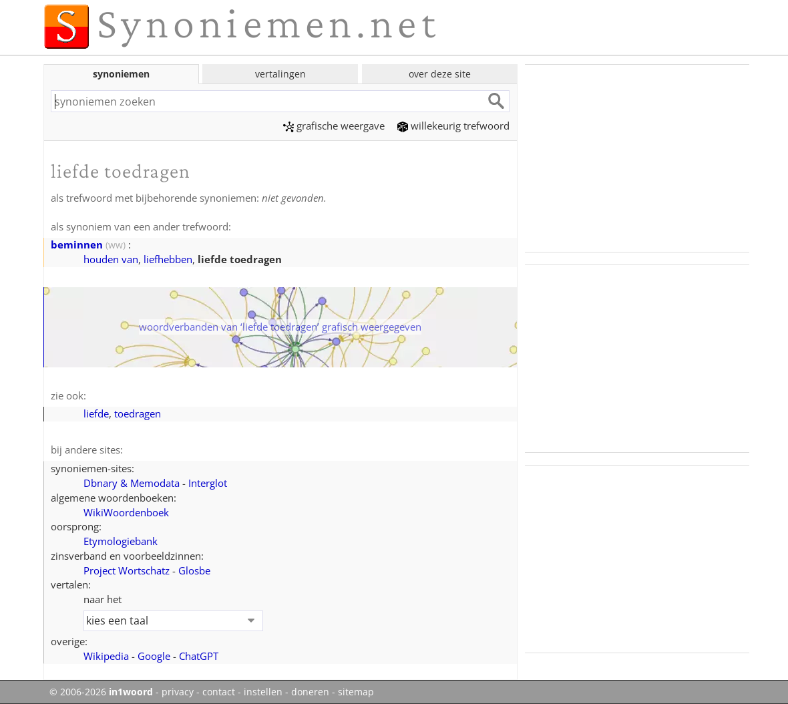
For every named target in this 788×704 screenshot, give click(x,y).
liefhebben (168, 259)
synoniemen (121, 73)
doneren (310, 692)
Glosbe (194, 570)
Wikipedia (106, 656)
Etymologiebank (120, 541)
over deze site (440, 73)
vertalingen (280, 73)
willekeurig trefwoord (453, 125)
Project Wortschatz (126, 570)
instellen (263, 692)
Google (154, 656)
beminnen (77, 244)
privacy (178, 692)
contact (218, 692)
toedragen (137, 413)
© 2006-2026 (101, 692)
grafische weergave (334, 125)
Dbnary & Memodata (131, 483)
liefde (96, 413)
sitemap (356, 692)
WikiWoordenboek (126, 512)
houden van (110, 259)
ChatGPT (198, 656)
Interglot (207, 483)
